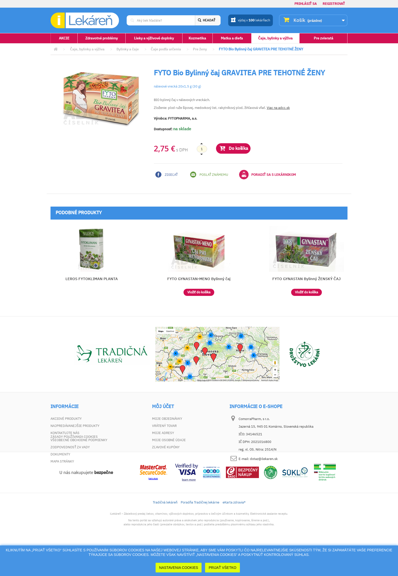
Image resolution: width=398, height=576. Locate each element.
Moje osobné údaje (169, 440)
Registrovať (334, 4)
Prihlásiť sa (305, 4)
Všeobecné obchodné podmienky (79, 440)
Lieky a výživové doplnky (154, 38)
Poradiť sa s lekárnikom (267, 174)
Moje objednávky (167, 418)
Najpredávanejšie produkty (75, 426)
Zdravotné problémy (101, 38)
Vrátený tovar (164, 426)
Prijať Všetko (222, 568)
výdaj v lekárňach (250, 20)
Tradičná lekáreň (165, 534)
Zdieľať (166, 174)
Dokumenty (60, 454)
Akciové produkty (66, 418)
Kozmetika (197, 38)
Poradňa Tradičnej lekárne (200, 534)
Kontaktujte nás (65, 433)
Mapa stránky (62, 461)
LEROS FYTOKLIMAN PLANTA (91, 278)
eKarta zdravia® (234, 534)
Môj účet (163, 406)
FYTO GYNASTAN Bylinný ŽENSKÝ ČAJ (306, 278)
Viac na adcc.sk (278, 108)
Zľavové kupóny (166, 447)
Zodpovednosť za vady (70, 447)
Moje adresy (163, 433)
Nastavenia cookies (178, 568)
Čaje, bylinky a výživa (275, 38)
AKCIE (64, 38)
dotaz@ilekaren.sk (264, 459)
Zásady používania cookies (74, 468)
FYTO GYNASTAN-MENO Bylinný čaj (198, 278)
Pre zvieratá (323, 38)
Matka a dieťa (232, 38)
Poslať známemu (209, 174)
